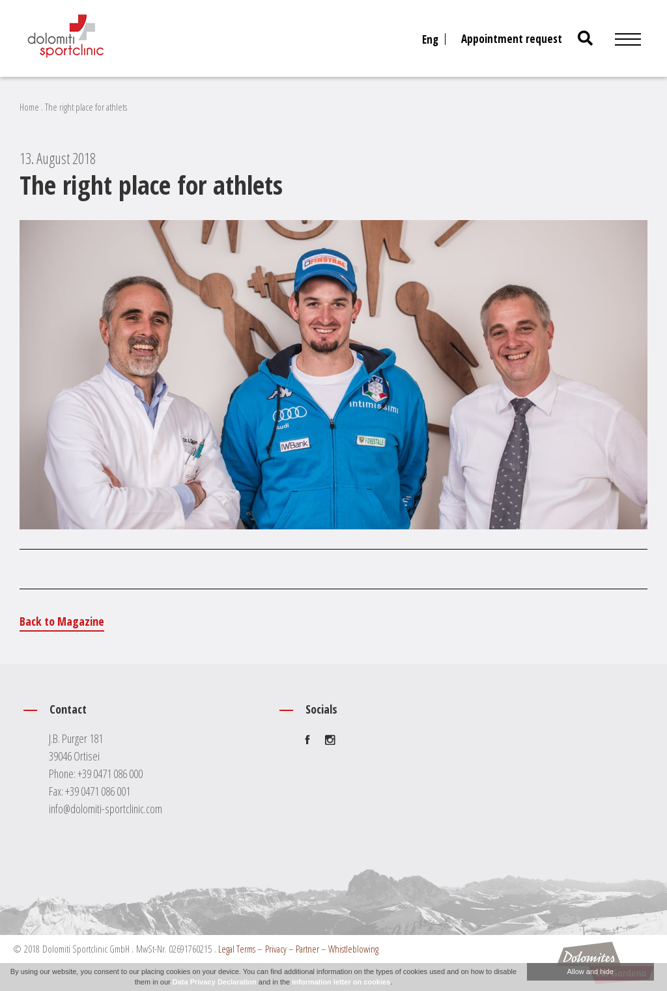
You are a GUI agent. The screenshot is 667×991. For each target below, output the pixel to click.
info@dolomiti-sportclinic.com (105, 809)
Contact (68, 709)
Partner (307, 948)
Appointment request (511, 38)
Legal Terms (236, 948)
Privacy (276, 948)
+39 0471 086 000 (110, 773)
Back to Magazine (62, 621)
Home (29, 106)
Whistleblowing (353, 948)
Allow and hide (590, 971)
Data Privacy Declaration (215, 982)
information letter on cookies (341, 982)
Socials (321, 709)
